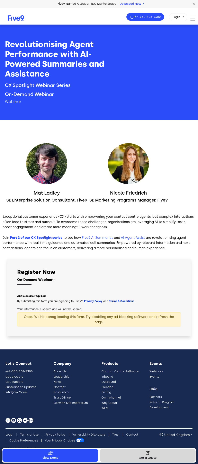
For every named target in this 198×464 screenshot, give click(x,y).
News (57, 382)
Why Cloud (109, 403)
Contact (60, 387)
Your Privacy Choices (60, 440)
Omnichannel (111, 397)
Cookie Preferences (23, 440)
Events (154, 376)
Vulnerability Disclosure (89, 434)
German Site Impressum (71, 403)
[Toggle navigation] (194, 18)
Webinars (156, 371)
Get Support (14, 382)
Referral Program (162, 402)
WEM (104, 408)
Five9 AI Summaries (97, 238)
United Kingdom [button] (177, 435)
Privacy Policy (93, 301)
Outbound (108, 382)
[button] (194, 4)
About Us (60, 371)
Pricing (106, 392)
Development (159, 407)
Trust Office (62, 397)
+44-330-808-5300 (147, 17)
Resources (61, 392)
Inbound (107, 376)
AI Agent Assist (133, 238)
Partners (156, 397)
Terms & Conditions (121, 301)
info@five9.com (17, 392)
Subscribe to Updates (21, 387)
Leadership (61, 376)
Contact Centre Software (120, 371)
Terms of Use (29, 434)
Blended (107, 387)
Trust (115, 434)
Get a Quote (14, 376)
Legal (9, 434)
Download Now (132, 4)
